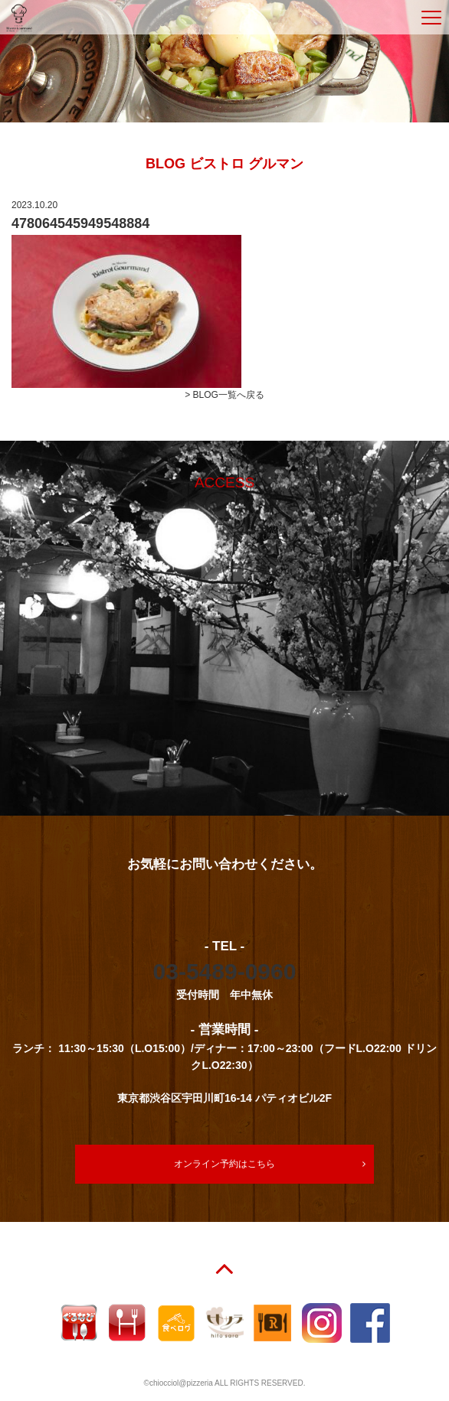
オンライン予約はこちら (224, 1163)
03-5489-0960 (225, 971)
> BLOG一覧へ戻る (224, 394)
